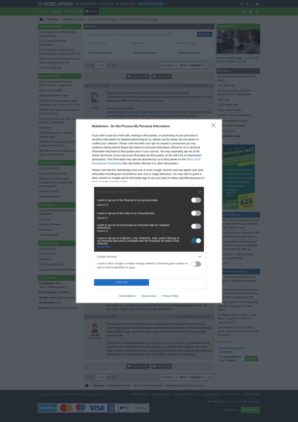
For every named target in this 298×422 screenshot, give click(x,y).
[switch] (196, 200)
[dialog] (149, 211)
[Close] (214, 126)
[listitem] (149, 192)
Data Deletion (127, 295)
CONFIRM (121, 282)
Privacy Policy (170, 295)
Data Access (148, 295)
